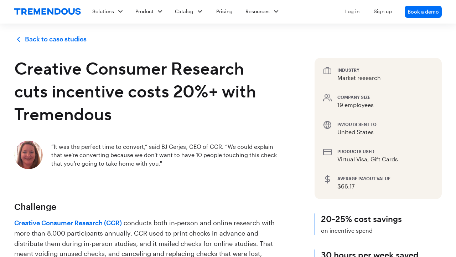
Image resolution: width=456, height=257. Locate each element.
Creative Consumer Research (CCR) (68, 223)
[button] (264, 12)
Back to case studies (50, 39)
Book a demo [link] (423, 12)
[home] (47, 12)
